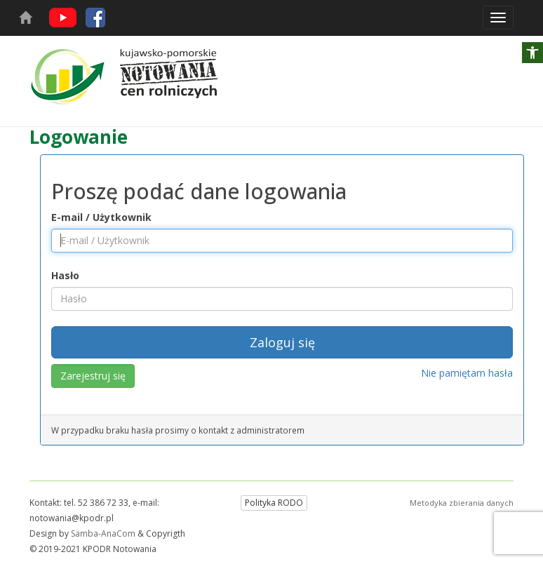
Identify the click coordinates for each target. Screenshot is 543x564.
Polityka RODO (274, 503)
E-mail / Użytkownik (101, 217)
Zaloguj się (282, 342)
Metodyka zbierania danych (462, 502)
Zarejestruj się (93, 375)
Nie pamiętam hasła (467, 373)
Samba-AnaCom (103, 533)
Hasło (65, 275)
